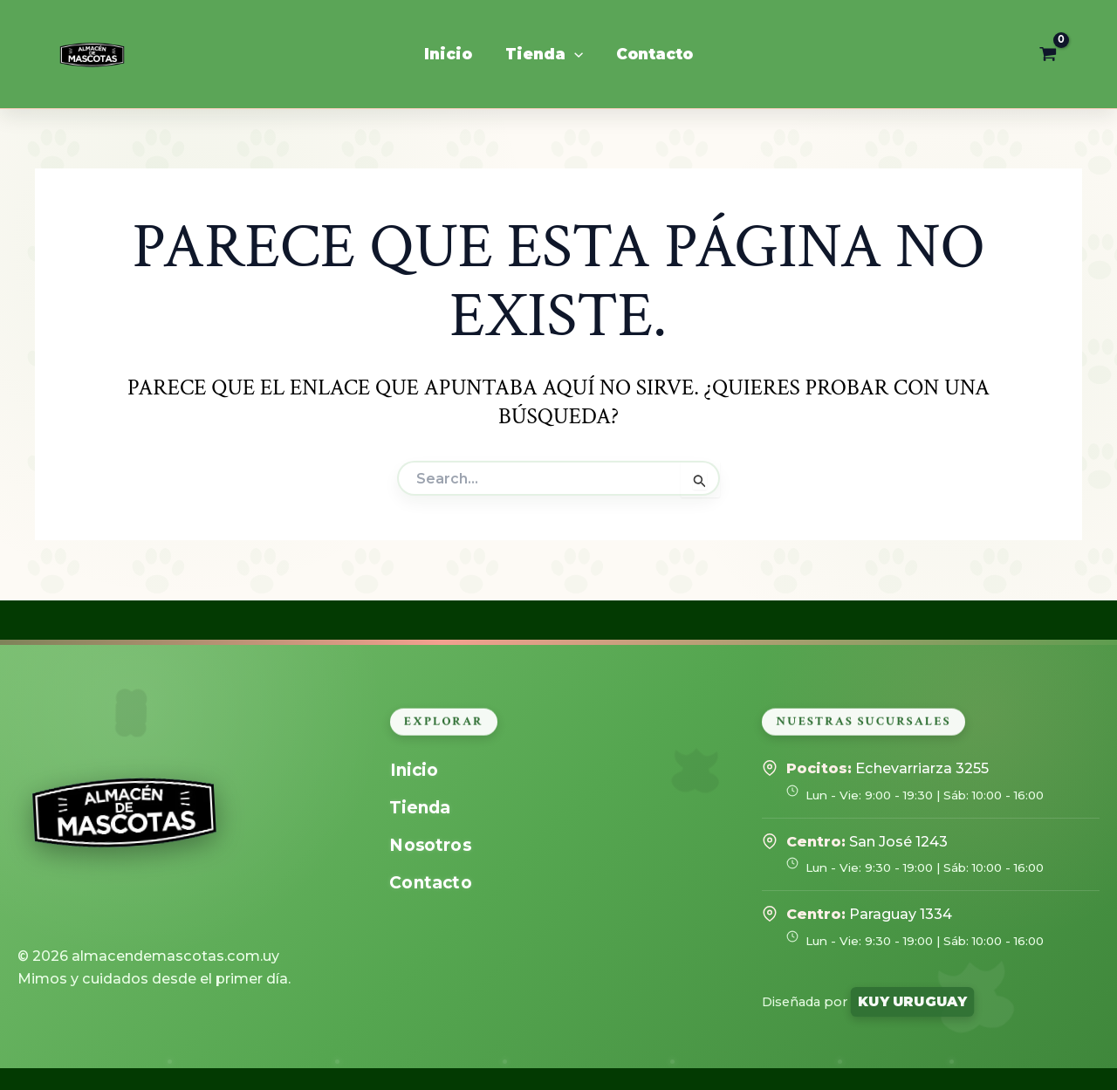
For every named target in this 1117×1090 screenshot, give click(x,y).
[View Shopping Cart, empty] (1048, 54)
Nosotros (429, 845)
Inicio (413, 770)
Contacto (430, 883)
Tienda (419, 808)
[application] (574, 54)
